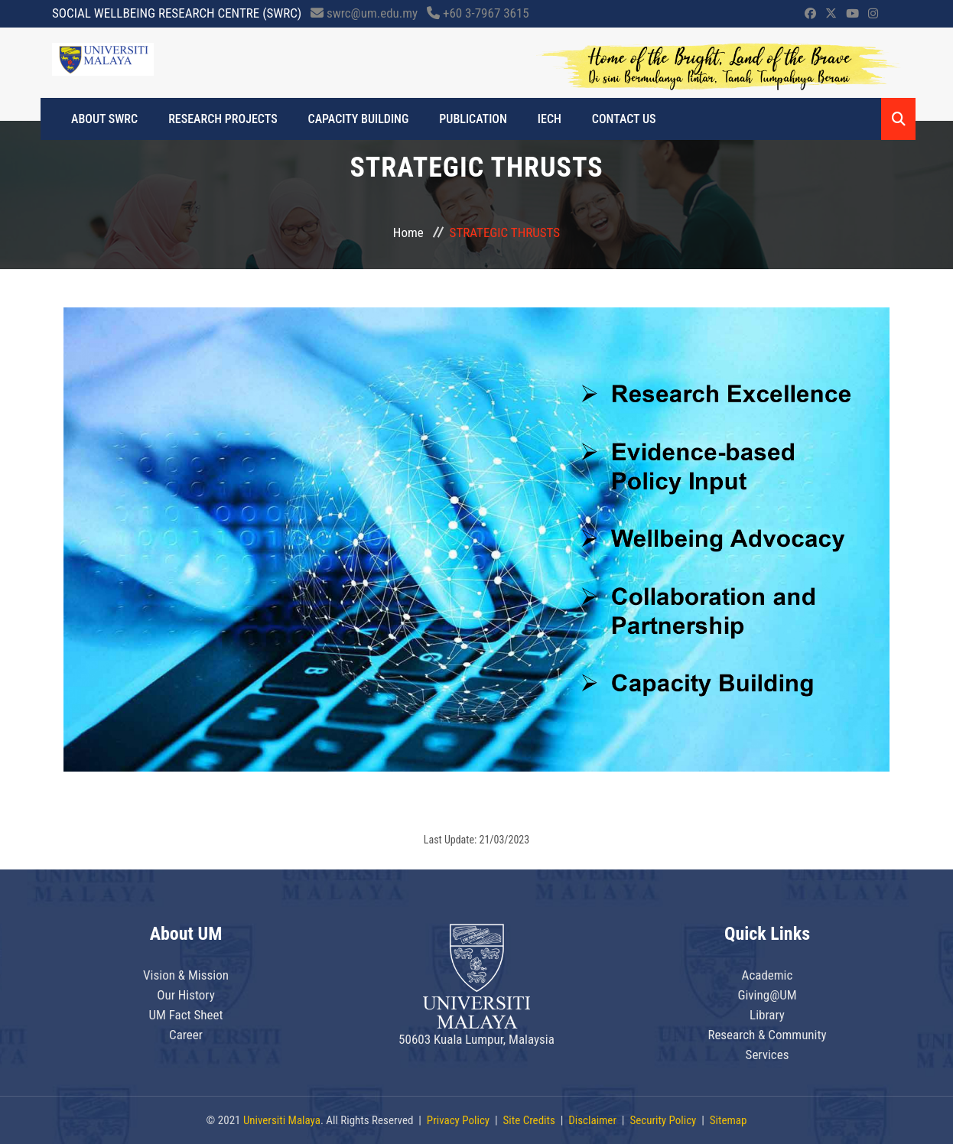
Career (186, 1034)
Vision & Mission (186, 975)
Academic (767, 975)
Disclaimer (592, 1120)
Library (767, 1014)
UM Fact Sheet (185, 1014)
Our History (186, 995)
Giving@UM (766, 995)
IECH (549, 119)
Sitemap (728, 1120)
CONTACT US (624, 119)
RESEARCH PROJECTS (222, 119)
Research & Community (766, 1034)
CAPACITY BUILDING (358, 119)
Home (408, 232)
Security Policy (662, 1120)
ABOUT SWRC (104, 119)
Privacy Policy (458, 1120)
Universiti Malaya (281, 1120)
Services (767, 1054)
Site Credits (529, 1120)
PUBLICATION (472, 119)
